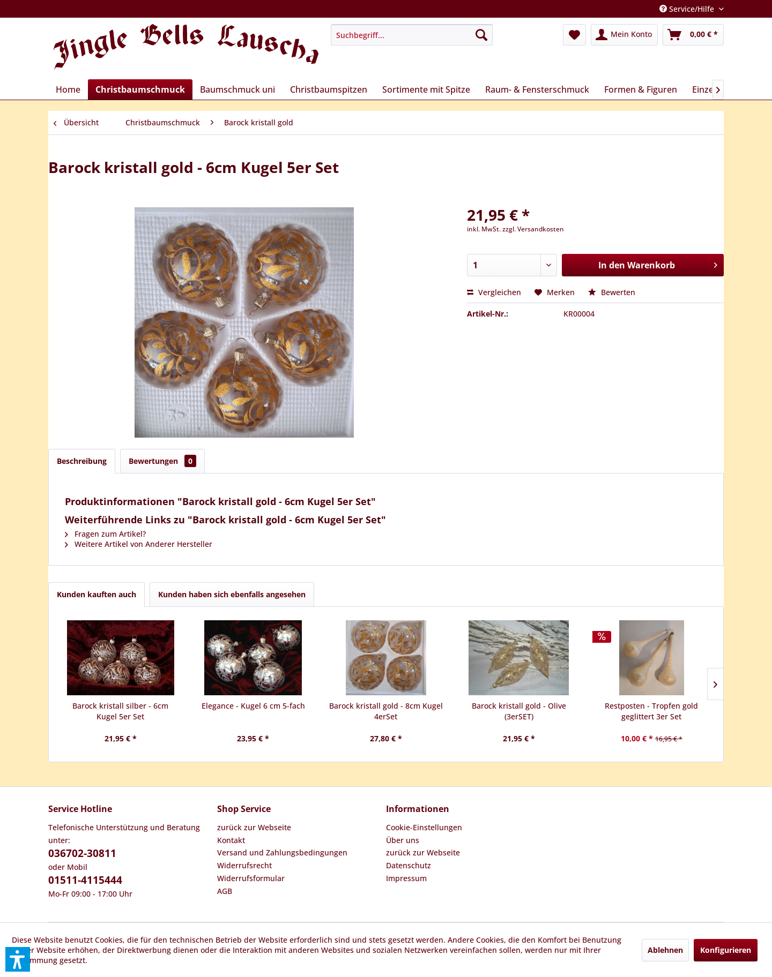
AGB (224, 891)
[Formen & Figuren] (641, 89)
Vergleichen (494, 292)
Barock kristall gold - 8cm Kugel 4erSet (386, 711)
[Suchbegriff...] (412, 35)
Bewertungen (162, 461)
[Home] (68, 89)
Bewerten (611, 292)
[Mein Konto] (624, 35)
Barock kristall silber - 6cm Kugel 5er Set (120, 711)
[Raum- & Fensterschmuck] (537, 89)
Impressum (406, 878)
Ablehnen (665, 950)
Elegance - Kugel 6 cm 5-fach (253, 706)
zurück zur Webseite (254, 827)
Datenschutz (408, 865)
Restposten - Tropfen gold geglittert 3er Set (651, 711)
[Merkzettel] (574, 35)
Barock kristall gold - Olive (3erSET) (519, 711)
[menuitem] (412, 35)
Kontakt (231, 840)
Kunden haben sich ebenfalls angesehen (232, 594)
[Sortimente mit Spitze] (426, 89)
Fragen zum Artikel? (105, 534)
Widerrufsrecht (244, 865)
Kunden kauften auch (96, 594)
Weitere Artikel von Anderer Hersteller (138, 544)
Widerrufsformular (251, 878)
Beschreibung (82, 461)
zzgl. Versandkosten (533, 229)
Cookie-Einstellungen (424, 827)
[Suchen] (481, 35)
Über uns (402, 840)
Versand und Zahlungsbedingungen (282, 852)
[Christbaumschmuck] (140, 89)
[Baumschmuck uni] (237, 89)
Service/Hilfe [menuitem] (687, 9)
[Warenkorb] (693, 35)
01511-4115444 (85, 880)
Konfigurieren (725, 950)
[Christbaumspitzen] (329, 89)
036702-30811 (82, 853)
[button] (17, 959)
